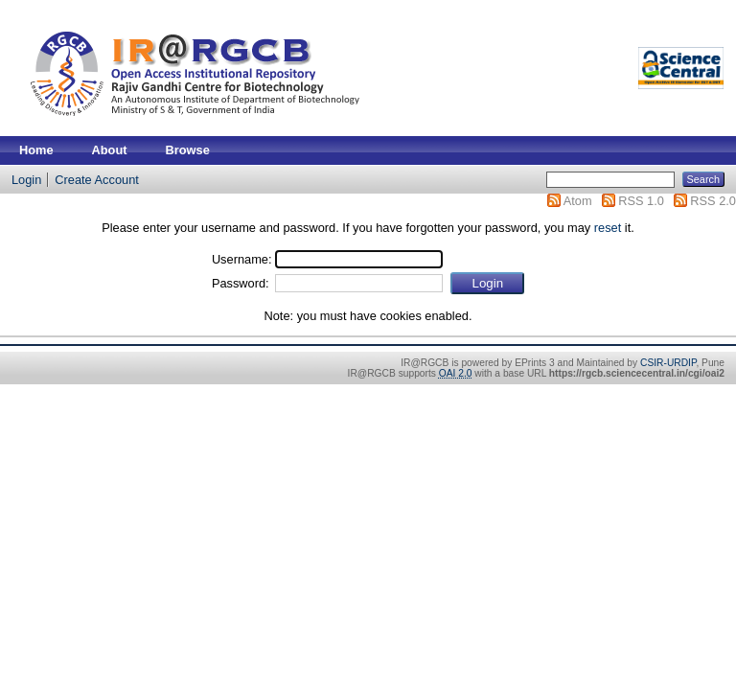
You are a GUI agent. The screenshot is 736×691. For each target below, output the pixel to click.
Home (36, 150)
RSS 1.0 (641, 201)
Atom (578, 201)
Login (26, 180)
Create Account (97, 180)
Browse (188, 150)
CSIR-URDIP (668, 362)
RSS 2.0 (713, 201)
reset (607, 227)
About (109, 150)
